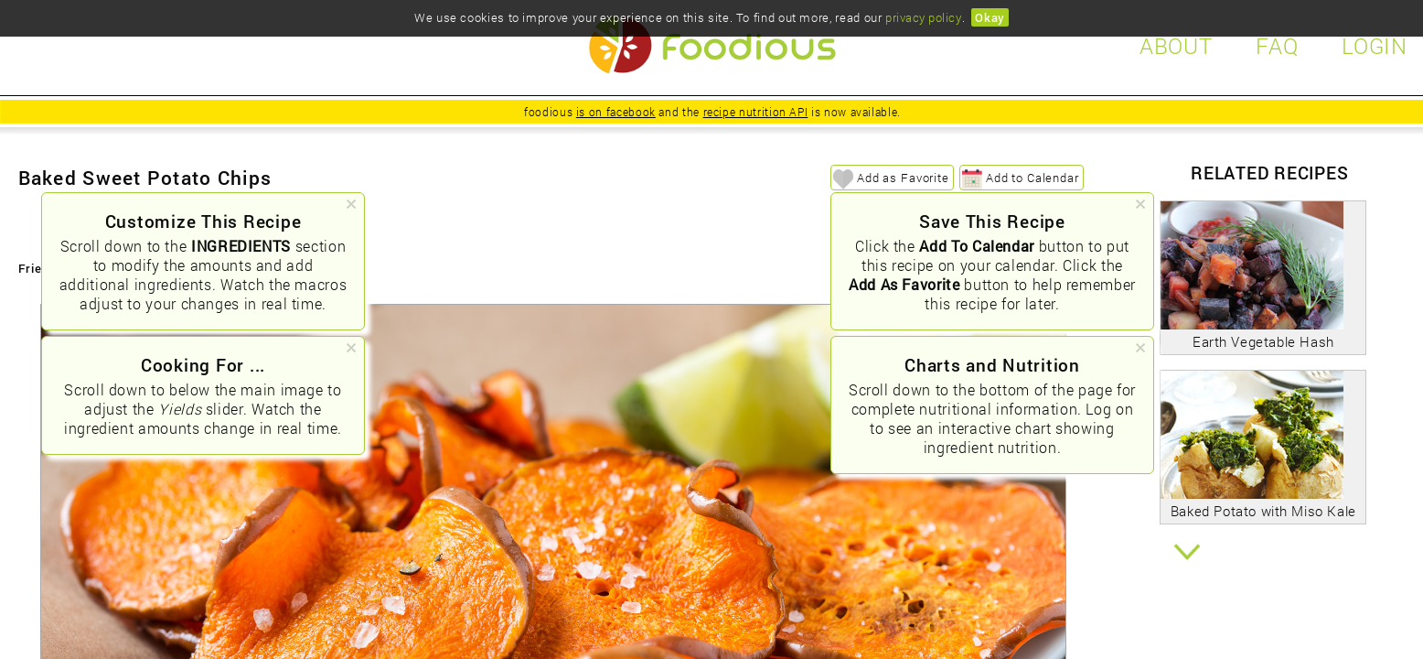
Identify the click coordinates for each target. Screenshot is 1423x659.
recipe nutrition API (755, 111)
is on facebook (616, 111)
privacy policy (923, 17)
